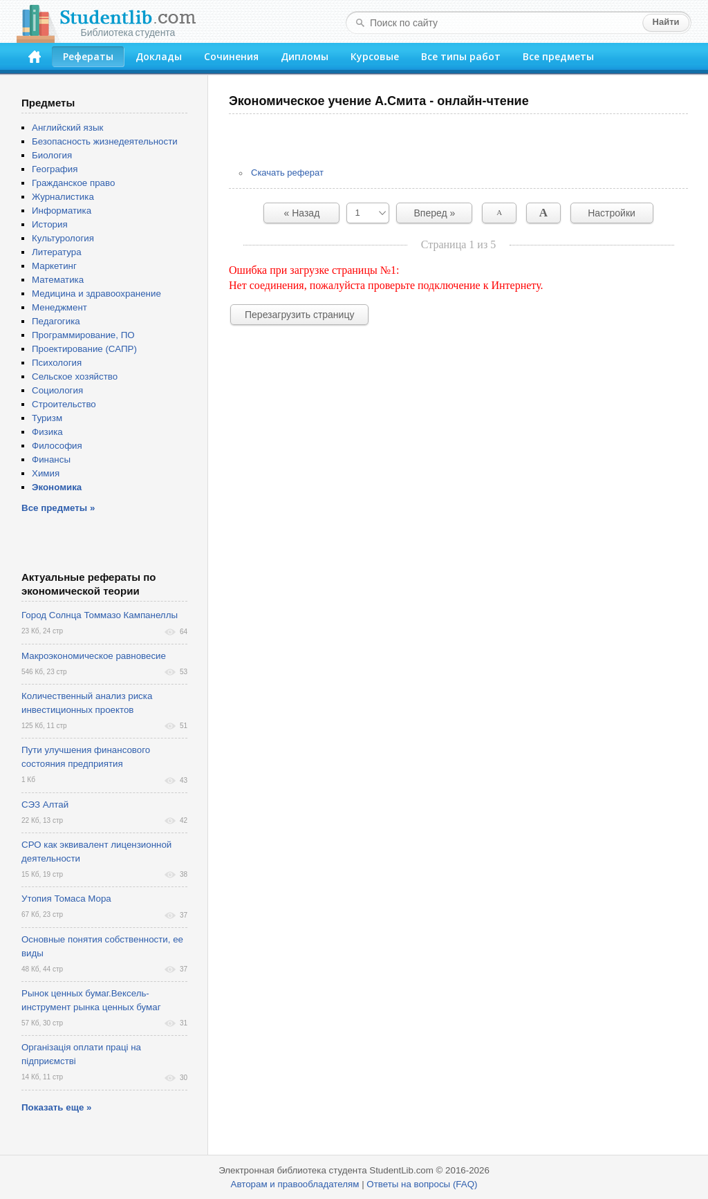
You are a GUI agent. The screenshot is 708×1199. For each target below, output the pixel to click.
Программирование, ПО (83, 335)
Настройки (611, 213)
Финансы (51, 459)
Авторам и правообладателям (295, 1184)
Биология (52, 155)
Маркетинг (54, 266)
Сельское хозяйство (75, 376)
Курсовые (375, 56)
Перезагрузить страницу (299, 314)
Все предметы (558, 56)
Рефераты (88, 56)
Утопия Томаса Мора (66, 898)
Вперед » (435, 213)
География (54, 169)
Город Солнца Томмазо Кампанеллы (99, 615)
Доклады (159, 56)
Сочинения (231, 56)
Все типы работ (461, 56)
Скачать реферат (287, 172)
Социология (57, 390)
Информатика (61, 210)
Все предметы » (58, 508)
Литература (57, 252)
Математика (58, 280)
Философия (57, 445)
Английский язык (67, 127)
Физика (47, 432)
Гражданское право (73, 183)
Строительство (64, 404)
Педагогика (56, 321)
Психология (57, 362)
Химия (45, 473)
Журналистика (63, 197)
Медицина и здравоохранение (96, 293)
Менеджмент (59, 307)
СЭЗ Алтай (44, 804)
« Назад (302, 213)
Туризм (47, 418)
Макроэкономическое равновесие (93, 656)
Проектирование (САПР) (84, 349)
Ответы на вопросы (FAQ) (421, 1184)
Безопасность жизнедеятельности (105, 141)
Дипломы (304, 56)
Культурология (63, 238)
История (50, 224)
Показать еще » (56, 1107)
